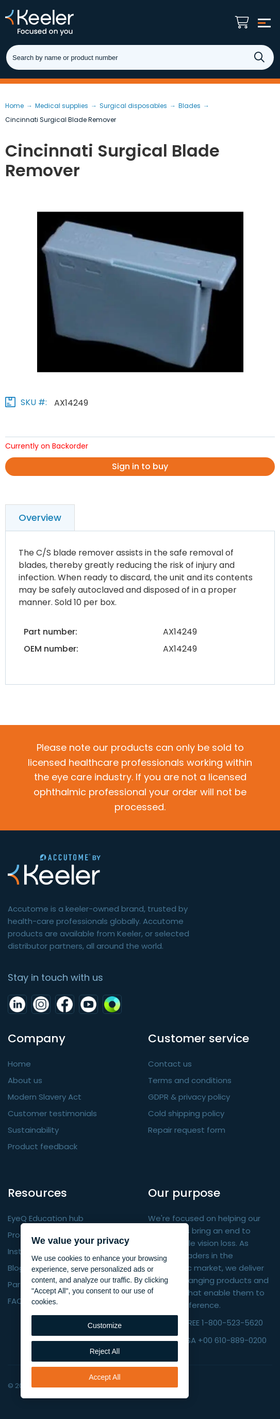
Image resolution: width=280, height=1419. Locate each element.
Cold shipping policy (186, 1113)
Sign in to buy (140, 466)
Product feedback (42, 1146)
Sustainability (33, 1129)
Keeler (59, 23)
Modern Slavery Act (44, 1096)
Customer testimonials (52, 1113)
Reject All (105, 1351)
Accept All (104, 1377)
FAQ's (18, 1300)
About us (25, 1080)
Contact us (170, 1063)
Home (19, 1063)
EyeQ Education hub (46, 1218)
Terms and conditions (190, 1080)
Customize (105, 1325)
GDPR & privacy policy (189, 1096)
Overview (40, 517)
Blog (16, 1267)
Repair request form (186, 1129)
